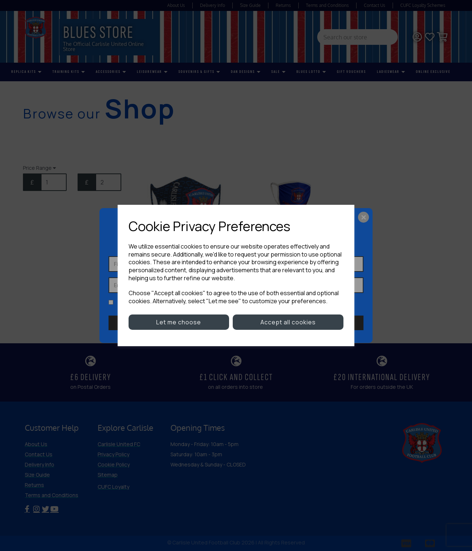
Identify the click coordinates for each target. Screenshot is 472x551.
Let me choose (178, 322)
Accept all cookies (288, 322)
